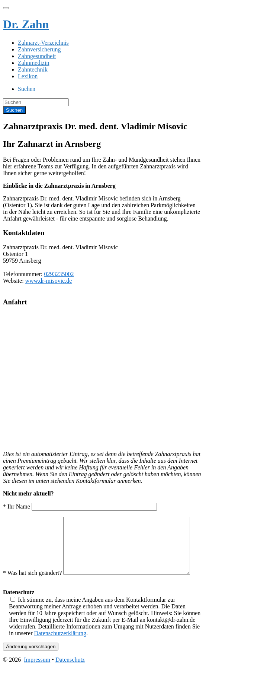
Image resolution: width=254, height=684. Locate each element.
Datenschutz (70, 677)
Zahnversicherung (39, 49)
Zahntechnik (33, 69)
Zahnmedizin (33, 63)
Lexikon (28, 76)
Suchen (26, 89)
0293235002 (59, 274)
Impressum (37, 677)
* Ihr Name (80, 506)
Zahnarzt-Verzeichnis (43, 42)
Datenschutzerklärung (60, 651)
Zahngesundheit (37, 56)
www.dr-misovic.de (48, 281)
